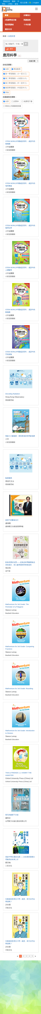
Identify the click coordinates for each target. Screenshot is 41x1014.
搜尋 (11, 49)
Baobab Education (12, 613)
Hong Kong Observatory (14, 397)
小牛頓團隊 (9, 147)
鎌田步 (8, 818)
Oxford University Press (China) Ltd (19, 778)
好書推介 (27, 15)
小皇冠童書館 (10, 150)
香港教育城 (9, 400)
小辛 (7, 439)
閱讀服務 (27, 20)
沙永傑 (8, 905)
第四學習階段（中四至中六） (15, 88)
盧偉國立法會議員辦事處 (14, 526)
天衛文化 (8, 908)
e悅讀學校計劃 (10, 20)
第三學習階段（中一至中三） (15, 83)
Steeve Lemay (11, 610)
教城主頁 (6, 1)
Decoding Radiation (12, 394)
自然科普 (11, 36)
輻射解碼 (8, 478)
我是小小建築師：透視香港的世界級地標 (20, 436)
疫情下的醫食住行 (11, 520)
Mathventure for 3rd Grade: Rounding (19, 688)
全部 (6, 69)
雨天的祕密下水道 (11, 815)
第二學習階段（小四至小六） (15, 78)
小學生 (10, 4)
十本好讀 (27, 25)
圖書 (6, 15)
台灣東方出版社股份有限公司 (16, 821)
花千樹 (7, 571)
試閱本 (15, 101)
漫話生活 (8, 29)
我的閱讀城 (9, 25)
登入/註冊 (23, 3)
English (36, 3)
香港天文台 (9, 481)
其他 (6, 92)
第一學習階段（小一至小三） (15, 74)
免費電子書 (27, 101)
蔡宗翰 (8, 863)
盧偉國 (8, 523)
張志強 (8, 568)
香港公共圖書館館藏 (12, 106)
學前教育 (16, 69)
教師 (13, 1)
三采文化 (8, 866)
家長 (16, 4)
